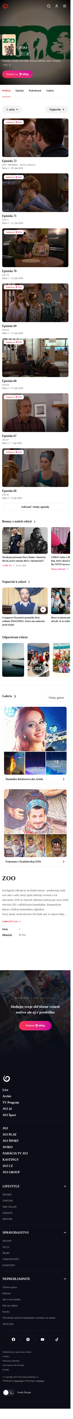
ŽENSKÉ (7, 1194)
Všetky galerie (56, 697)
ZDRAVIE (8, 1213)
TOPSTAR (8, 1201)
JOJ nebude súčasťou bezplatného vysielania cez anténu (29, 1318)
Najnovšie (56, 109)
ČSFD (24, 53)
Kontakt (6, 1369)
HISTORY (8, 1219)
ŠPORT (6, 1253)
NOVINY (7, 1241)
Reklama (7, 1293)
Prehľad (6, 90)
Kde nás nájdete (10, 1305)
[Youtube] (42, 1339)
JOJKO (8, 1147)
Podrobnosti (35, 90)
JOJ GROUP (11, 1172)
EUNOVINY (9, 1265)
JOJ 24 (7, 1108)
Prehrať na (17, 74)
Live (5, 1090)
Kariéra (6, 1311)
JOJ (5, 1128)
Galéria (50, 90)
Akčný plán (8, 1324)
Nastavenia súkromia (11, 1361)
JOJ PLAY (10, 1134)
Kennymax (18, 1381)
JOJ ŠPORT (11, 1141)
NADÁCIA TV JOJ (15, 1153)
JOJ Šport (9, 1115)
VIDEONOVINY (11, 1259)
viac (7, 65)
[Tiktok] (57, 1339)
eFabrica (40, 1381)
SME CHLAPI (10, 1207)
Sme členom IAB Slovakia (13, 1365)
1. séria (12, 109)
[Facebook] (13, 1339)
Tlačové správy (10, 1287)
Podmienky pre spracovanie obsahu (17, 1352)
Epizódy (20, 90)
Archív (7, 1096)
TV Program (11, 1102)
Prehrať (35, 1025)
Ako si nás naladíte (12, 1299)
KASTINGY (11, 1159)
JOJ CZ (8, 1166)
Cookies (6, 1356)
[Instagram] (28, 1339)
